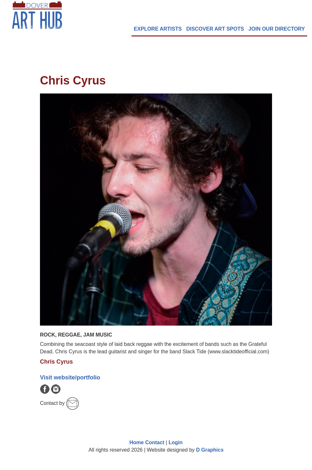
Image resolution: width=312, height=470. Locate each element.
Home (136, 442)
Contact (154, 442)
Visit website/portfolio (70, 377)
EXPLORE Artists (158, 29)
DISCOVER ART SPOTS (215, 29)
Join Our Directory (277, 29)
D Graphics (209, 450)
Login (176, 442)
